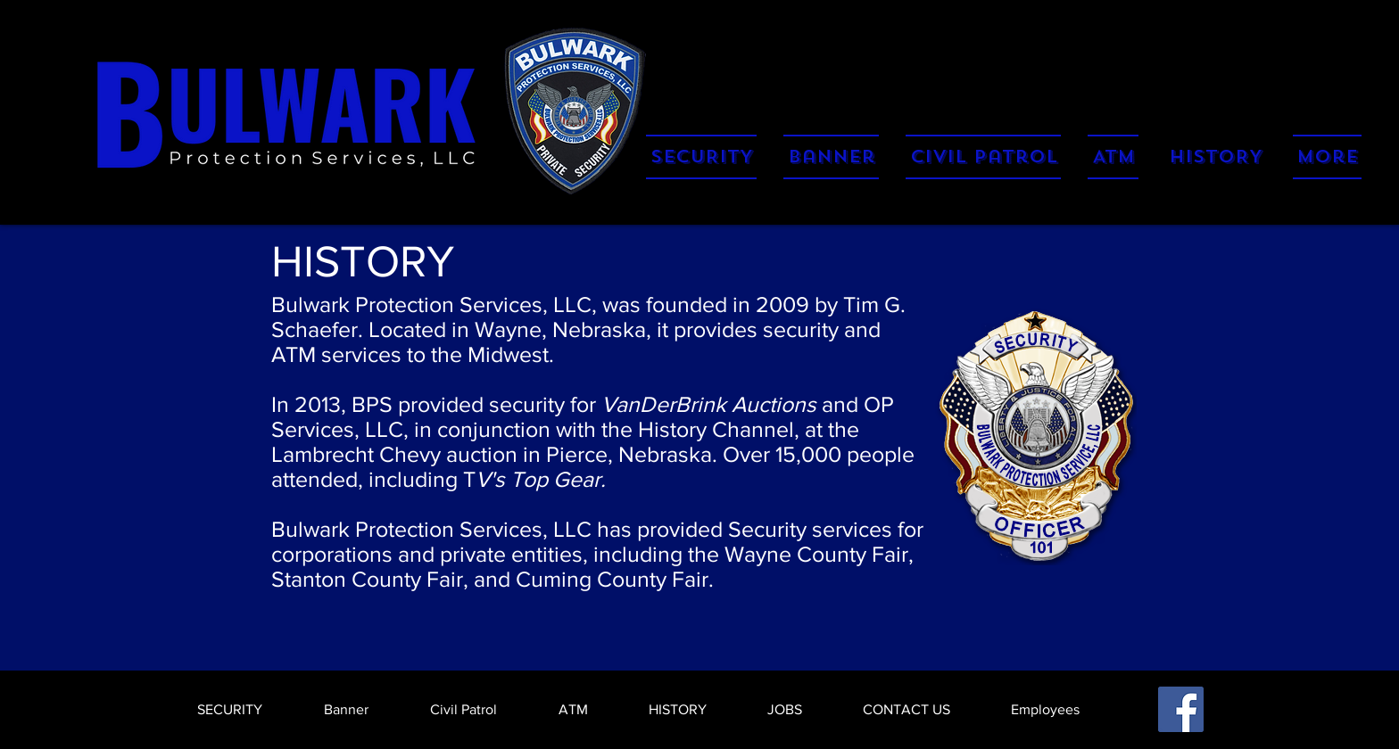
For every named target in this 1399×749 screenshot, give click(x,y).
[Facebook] (1181, 709)
